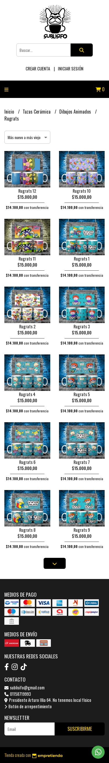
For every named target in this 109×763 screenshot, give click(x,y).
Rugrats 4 (27, 394)
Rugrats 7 (82, 462)
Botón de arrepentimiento (28, 706)
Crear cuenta (38, 68)
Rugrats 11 (27, 259)
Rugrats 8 (27, 530)
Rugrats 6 (27, 462)
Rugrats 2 (27, 326)
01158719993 (17, 694)
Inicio (9, 111)
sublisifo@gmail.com (24, 687)
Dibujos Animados (75, 111)
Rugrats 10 (82, 191)
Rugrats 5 (82, 394)
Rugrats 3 (82, 326)
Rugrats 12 (27, 191)
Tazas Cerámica (37, 111)
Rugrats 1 (82, 259)
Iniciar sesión (70, 68)
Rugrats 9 (82, 530)
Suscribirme (79, 728)
